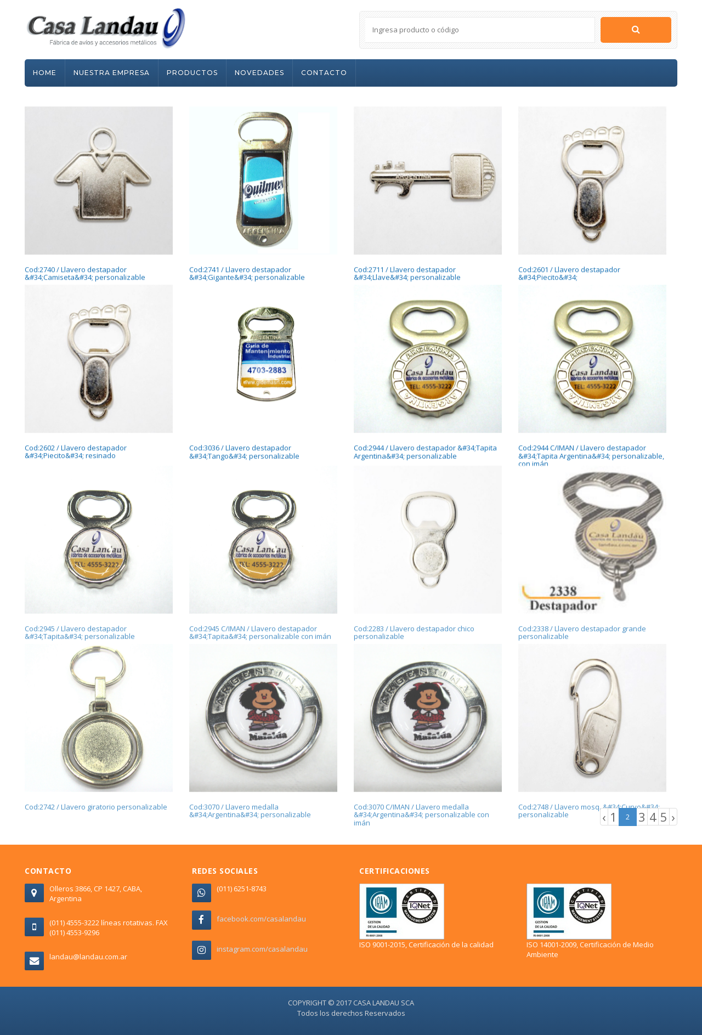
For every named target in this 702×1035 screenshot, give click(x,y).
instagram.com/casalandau (262, 949)
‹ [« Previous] (604, 816)
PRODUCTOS (192, 73)
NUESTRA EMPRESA (111, 73)
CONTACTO (324, 73)
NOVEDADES (259, 73)
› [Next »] (673, 816)
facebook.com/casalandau (261, 919)
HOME (44, 73)
